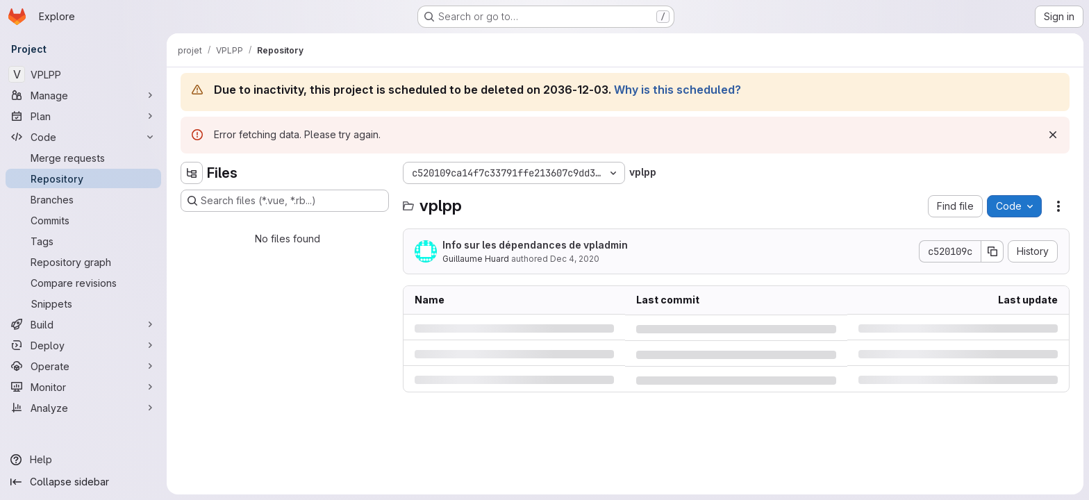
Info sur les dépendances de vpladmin (535, 245)
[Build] (83, 324)
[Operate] (83, 366)
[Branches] (83, 199)
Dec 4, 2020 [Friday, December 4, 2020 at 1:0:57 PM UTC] (574, 258)
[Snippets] (83, 303)
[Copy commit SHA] (992, 251)
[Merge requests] (83, 157)
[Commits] (83, 220)
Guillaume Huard (475, 258)
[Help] (83, 459)
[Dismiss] (1053, 134)
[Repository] (83, 178)
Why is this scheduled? (677, 90)
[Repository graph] (83, 262)
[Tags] (83, 241)
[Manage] (83, 95)
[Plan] (83, 116)
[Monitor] (83, 387)
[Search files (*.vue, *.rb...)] (285, 201)
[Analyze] (83, 407)
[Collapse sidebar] (83, 482)
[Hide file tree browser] (192, 173)
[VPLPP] (83, 74)
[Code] (83, 137)
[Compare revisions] (83, 282)
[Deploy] (83, 345)
